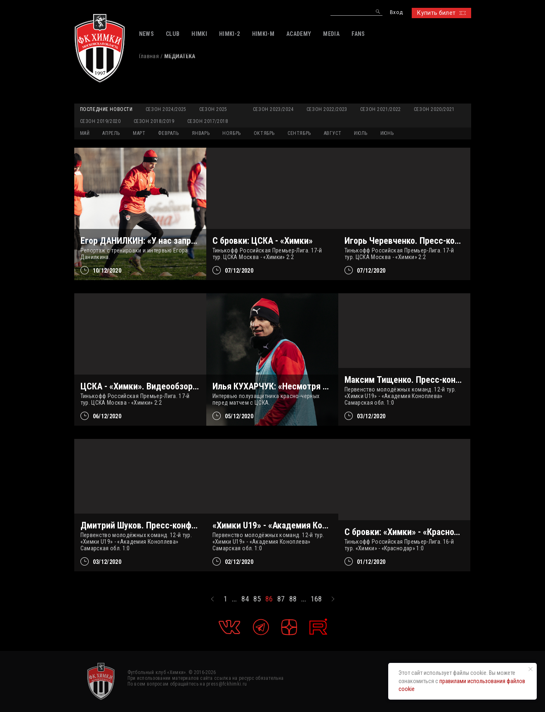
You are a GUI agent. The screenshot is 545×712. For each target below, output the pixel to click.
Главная (149, 56)
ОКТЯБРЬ (264, 133)
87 (281, 599)
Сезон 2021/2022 (380, 109)
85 (257, 599)
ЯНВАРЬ (201, 133)
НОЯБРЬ (231, 133)
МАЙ (85, 133)
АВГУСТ (333, 133)
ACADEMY (298, 34)
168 (316, 599)
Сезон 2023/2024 (273, 109)
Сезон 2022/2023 (327, 109)
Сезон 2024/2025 (166, 109)
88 (293, 599)
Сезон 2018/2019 (154, 121)
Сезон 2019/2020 (100, 121)
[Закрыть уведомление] (530, 669)
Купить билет (441, 12)
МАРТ (139, 133)
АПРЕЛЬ (111, 133)
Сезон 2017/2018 (207, 121)
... (234, 599)
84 (245, 599)
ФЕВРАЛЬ (168, 133)
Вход (396, 12)
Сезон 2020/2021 (434, 109)
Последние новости (106, 109)
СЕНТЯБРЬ (299, 133)
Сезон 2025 (213, 109)
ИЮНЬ (387, 133)
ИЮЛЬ (360, 133)
